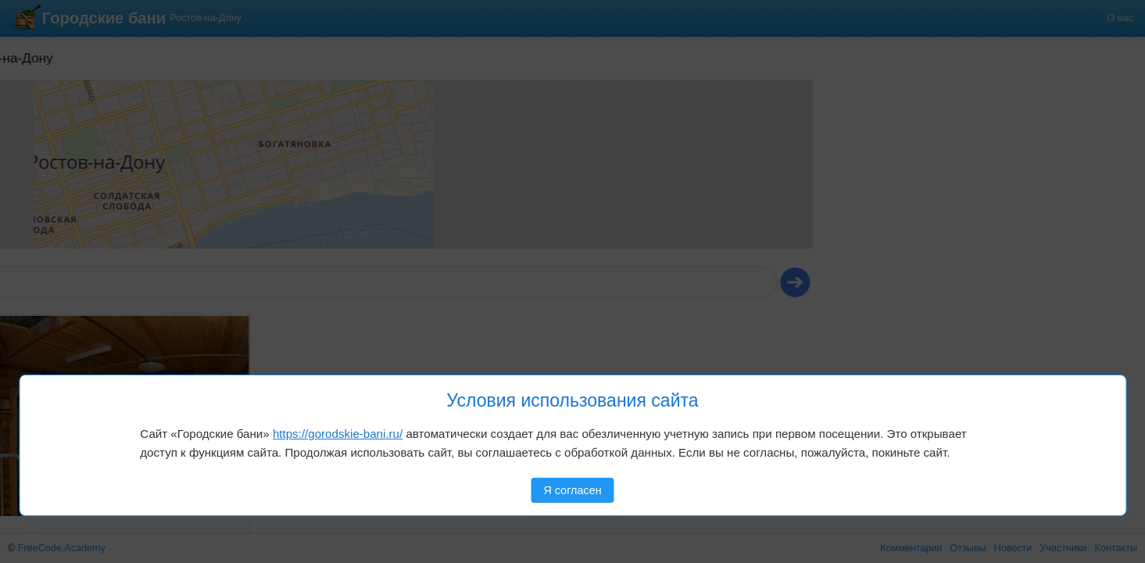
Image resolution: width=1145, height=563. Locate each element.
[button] (52, 101)
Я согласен (572, 490)
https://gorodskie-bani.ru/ (338, 433)
